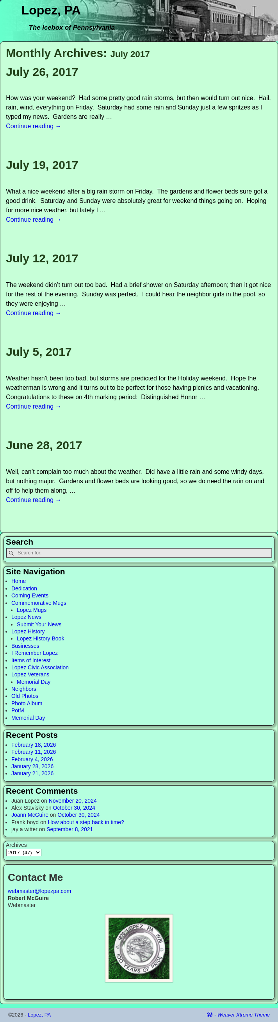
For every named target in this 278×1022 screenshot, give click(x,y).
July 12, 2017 (42, 258)
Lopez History (28, 631)
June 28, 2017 (44, 445)
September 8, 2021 (69, 829)
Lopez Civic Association (40, 667)
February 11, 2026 (33, 752)
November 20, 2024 (73, 801)
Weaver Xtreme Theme (243, 1015)
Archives (16, 845)
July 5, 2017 (38, 351)
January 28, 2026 (32, 766)
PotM (17, 710)
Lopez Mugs (31, 610)
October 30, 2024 (74, 808)
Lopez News (26, 617)
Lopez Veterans (30, 674)
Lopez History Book (40, 638)
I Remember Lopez (34, 653)
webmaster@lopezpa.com (39, 891)
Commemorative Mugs (38, 603)
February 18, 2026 (33, 745)
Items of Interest (30, 660)
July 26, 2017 (42, 71)
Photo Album (26, 703)
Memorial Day (33, 682)
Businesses (25, 646)
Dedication (24, 588)
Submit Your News (39, 624)
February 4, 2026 (32, 759)
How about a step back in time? (86, 822)
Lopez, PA (51, 10)
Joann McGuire (29, 815)
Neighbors (23, 689)
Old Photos (24, 696)
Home (18, 581)
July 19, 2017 (42, 164)
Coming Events (29, 595)
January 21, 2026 (32, 773)
